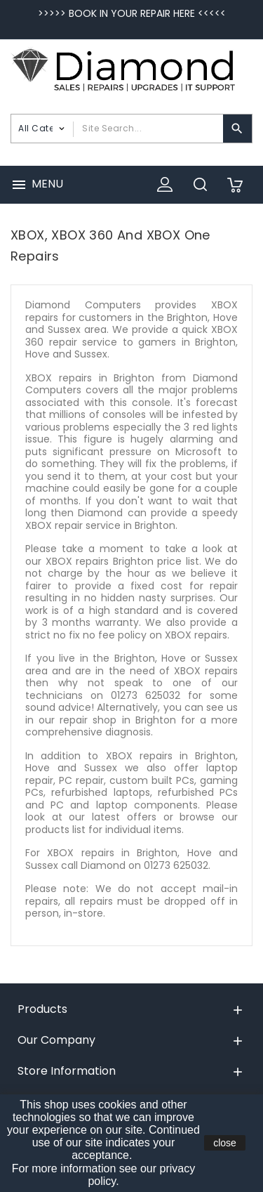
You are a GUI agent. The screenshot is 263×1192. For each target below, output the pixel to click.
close (224, 1142)
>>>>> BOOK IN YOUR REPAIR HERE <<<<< (132, 13)
